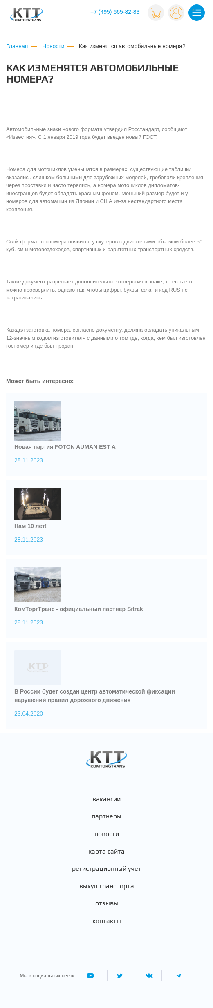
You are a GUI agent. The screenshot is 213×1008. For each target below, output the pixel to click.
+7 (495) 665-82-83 (114, 12)
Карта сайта (106, 851)
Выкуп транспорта (106, 886)
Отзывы (106, 903)
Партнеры (106, 816)
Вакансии (106, 799)
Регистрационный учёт (106, 868)
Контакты (106, 921)
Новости (106, 834)
